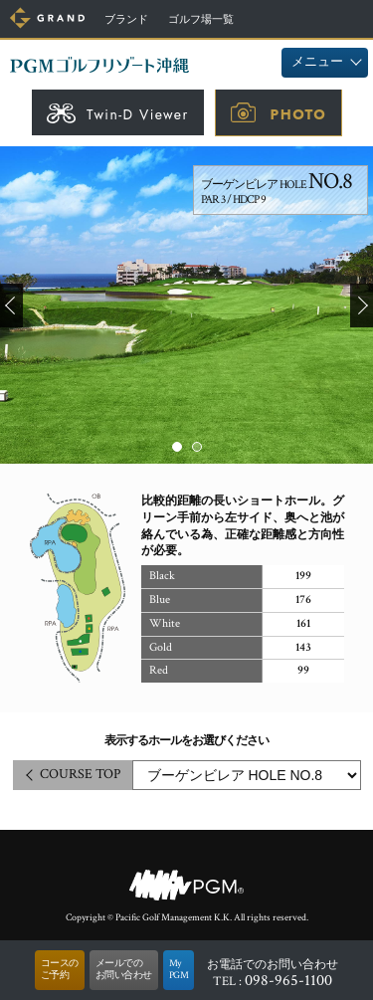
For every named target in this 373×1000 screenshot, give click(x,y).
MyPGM (179, 969)
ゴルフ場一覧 (201, 20)
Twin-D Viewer (138, 114)
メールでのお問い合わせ (123, 969)
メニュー (317, 62)
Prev (11, 305)
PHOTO (298, 114)
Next (361, 305)
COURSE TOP (80, 774)
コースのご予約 (60, 969)
